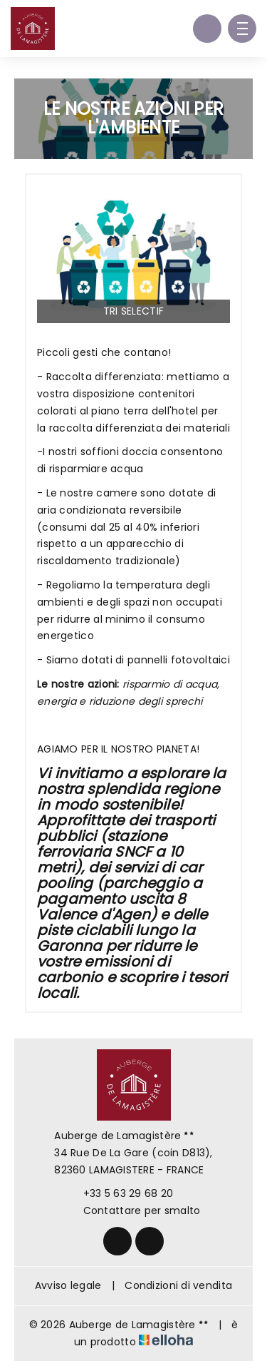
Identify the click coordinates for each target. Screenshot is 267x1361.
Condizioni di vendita (178, 1285)
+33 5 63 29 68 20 (120, 1193)
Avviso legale (68, 1285)
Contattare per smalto (134, 1210)
